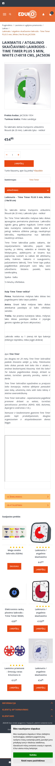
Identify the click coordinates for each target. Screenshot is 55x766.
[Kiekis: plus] (18, 155)
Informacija (9, 703)
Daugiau (14, 566)
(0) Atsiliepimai (14, 505)
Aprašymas (12, 190)
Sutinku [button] (33, 755)
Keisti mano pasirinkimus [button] (33, 761)
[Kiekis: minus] (6, 155)
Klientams (8, 716)
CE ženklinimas (14, 496)
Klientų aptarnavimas (15, 709)
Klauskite (38, 170)
